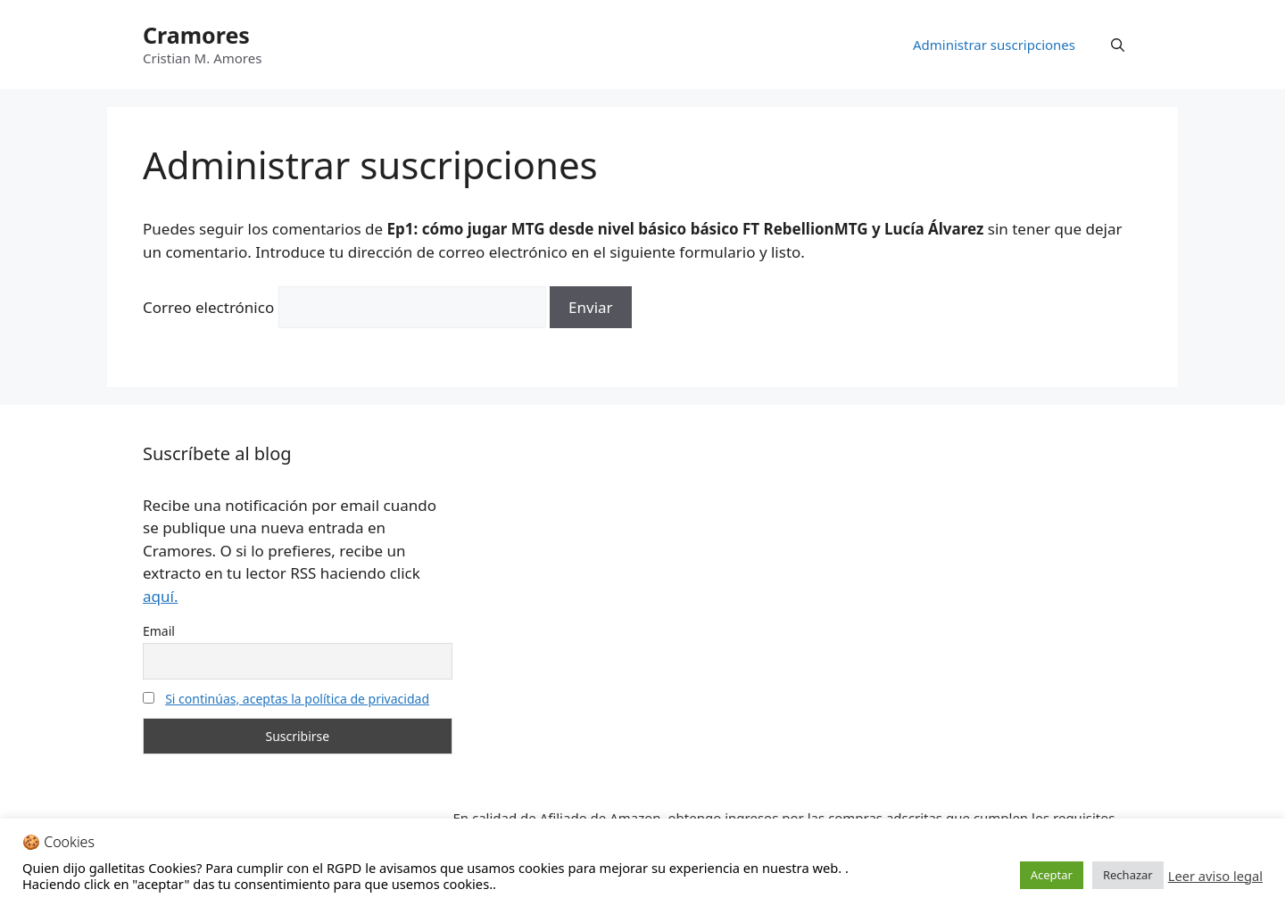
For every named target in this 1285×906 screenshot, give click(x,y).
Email (159, 630)
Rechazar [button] (1128, 875)
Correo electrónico (208, 307)
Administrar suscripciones (994, 45)
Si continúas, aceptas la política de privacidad (297, 698)
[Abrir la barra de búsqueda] (1117, 44)
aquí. (160, 596)
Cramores (196, 35)
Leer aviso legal (1215, 876)
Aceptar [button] (1052, 875)
